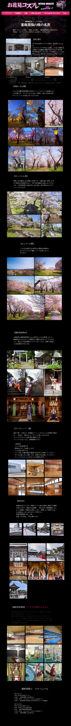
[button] (26, 13)
